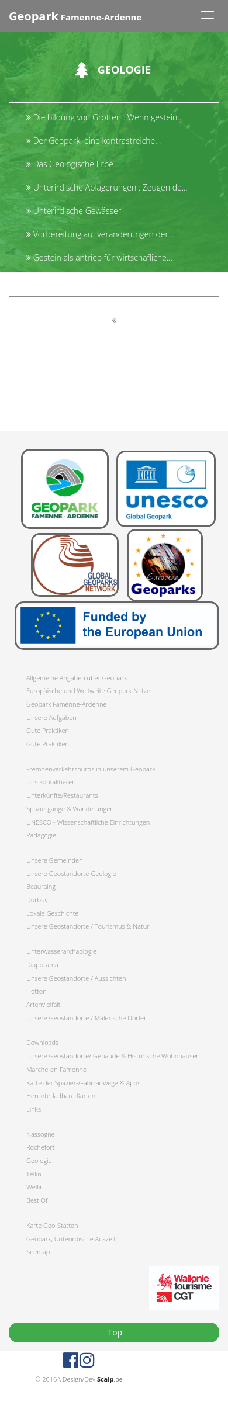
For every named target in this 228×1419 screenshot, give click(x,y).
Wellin (35, 1186)
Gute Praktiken (47, 730)
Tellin (34, 1173)
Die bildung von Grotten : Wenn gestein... (104, 117)
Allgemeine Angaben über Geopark (76, 677)
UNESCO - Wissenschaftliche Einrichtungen (88, 822)
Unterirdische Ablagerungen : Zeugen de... (107, 187)
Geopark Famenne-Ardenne (66, 704)
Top (114, 1332)
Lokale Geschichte (52, 913)
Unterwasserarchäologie (61, 951)
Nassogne (40, 1134)
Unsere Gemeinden (54, 860)
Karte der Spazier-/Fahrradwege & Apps (83, 1082)
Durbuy (37, 899)
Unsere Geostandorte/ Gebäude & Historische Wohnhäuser (112, 1055)
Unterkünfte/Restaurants (62, 795)
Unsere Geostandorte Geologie (71, 873)
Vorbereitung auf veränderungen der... (100, 234)
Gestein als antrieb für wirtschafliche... (99, 257)
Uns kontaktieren (51, 781)
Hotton (36, 991)
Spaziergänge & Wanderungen (70, 808)
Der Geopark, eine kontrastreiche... (93, 140)
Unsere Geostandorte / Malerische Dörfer (86, 1017)
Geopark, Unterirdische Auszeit (71, 1238)
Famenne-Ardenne (75, 16)
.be (110, 1379)
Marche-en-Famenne (56, 1069)
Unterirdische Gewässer (73, 210)
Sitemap (38, 1251)
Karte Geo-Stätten (52, 1225)
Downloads (42, 1042)
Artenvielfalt (43, 1004)
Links (33, 1109)
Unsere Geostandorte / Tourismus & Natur (88, 926)
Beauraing (41, 886)
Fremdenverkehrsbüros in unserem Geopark (90, 768)
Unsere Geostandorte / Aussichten (76, 978)
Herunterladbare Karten (60, 1095)
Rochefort (40, 1147)
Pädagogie (41, 834)
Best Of (36, 1200)
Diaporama (42, 964)
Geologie (39, 1160)
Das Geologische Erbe (69, 163)
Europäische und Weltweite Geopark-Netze (88, 690)
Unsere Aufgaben (51, 717)
